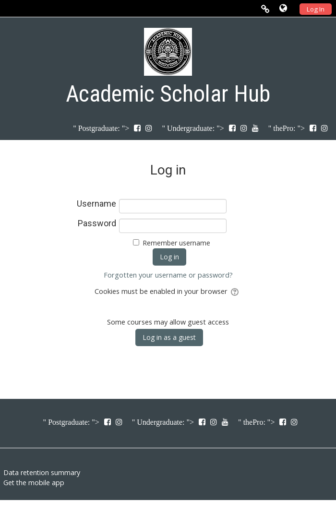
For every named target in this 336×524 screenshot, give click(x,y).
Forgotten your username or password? (168, 274)
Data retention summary (41, 472)
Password (97, 223)
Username (96, 204)
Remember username (176, 242)
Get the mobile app (33, 482)
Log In (315, 9)
